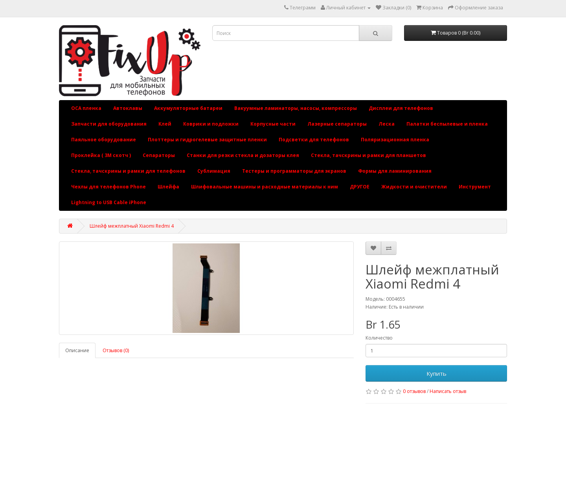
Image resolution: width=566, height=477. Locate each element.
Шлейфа (168, 186)
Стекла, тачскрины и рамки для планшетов (368, 155)
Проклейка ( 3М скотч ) (101, 155)
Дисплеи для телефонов (401, 108)
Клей (164, 124)
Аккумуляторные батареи (188, 108)
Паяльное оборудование (103, 139)
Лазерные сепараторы (337, 124)
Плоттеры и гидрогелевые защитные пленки (207, 139)
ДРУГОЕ (359, 186)
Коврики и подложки (211, 124)
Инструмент (475, 186)
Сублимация (213, 171)
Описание (77, 350)
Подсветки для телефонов (314, 139)
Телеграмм (303, 7)
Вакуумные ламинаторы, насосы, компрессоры (295, 108)
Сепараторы (159, 155)
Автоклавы (127, 108)
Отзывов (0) (116, 350)
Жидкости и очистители (414, 186)
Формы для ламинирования (395, 171)
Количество (379, 337)
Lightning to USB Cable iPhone (108, 202)
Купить (436, 373)
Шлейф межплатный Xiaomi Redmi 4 (132, 226)
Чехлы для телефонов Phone (108, 186)
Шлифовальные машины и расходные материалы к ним (264, 186)
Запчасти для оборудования (109, 124)
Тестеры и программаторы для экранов (294, 171)
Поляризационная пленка (395, 139)
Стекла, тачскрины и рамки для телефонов (128, 171)
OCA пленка (86, 108)
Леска (387, 124)
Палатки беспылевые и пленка (447, 124)
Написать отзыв (448, 391)
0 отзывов (414, 391)
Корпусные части (273, 124)
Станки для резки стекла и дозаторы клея (243, 155)
